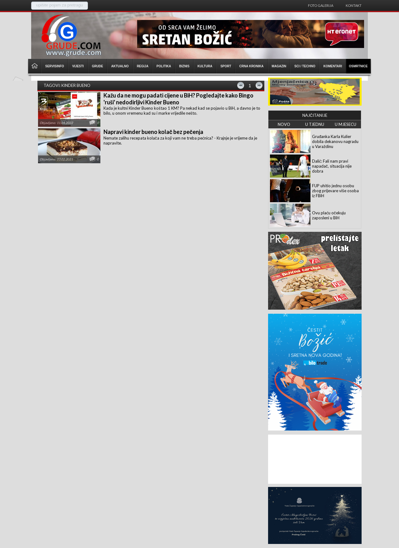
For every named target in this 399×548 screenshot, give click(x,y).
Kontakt (354, 5)
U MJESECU (345, 124)
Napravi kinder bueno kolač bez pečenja (153, 131)
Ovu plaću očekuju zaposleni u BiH (329, 215)
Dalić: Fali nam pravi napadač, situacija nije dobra (332, 166)
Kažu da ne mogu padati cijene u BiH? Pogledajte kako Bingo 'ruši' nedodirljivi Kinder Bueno (178, 99)
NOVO (284, 124)
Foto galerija (320, 5)
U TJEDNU (314, 124)
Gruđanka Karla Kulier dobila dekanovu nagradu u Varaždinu (335, 141)
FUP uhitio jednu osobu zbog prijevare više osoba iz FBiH (335, 190)
